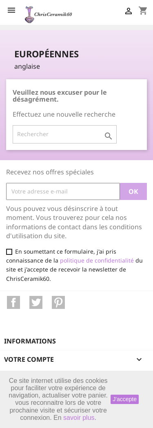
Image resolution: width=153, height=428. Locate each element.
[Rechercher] (65, 134)
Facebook (13, 302)
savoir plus (78, 417)
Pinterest (58, 302)
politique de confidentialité (97, 260)
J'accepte (125, 399)
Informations (30, 341)
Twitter (35, 302)
